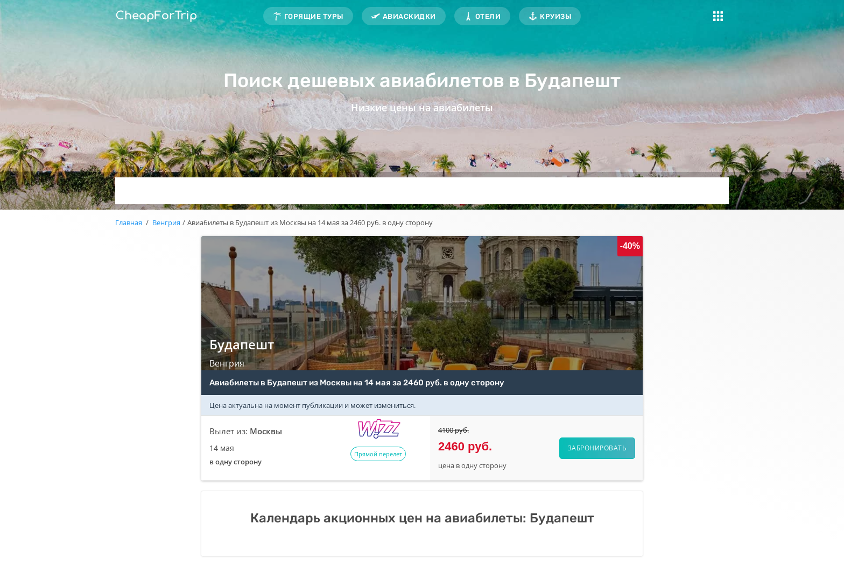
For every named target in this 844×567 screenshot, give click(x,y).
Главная (128, 222)
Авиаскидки (409, 16)
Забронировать (597, 448)
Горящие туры (313, 16)
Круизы (555, 16)
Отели (488, 16)
